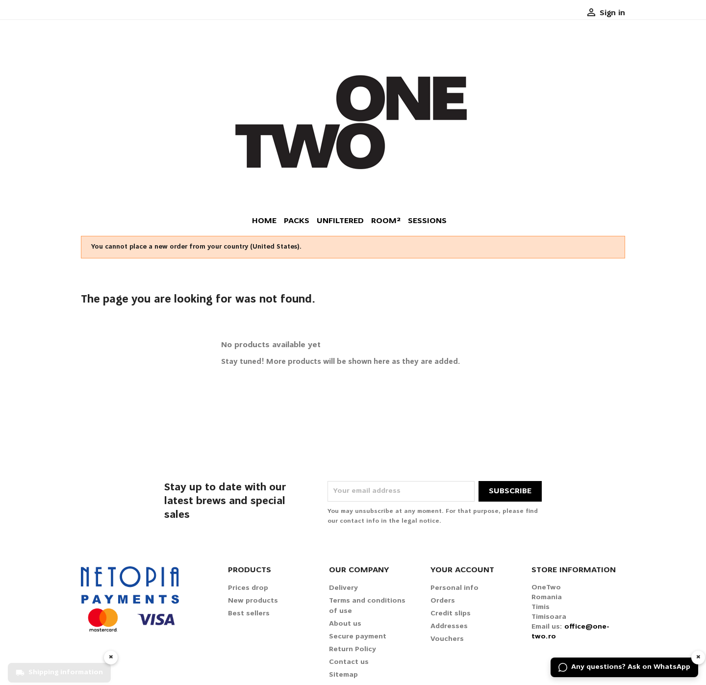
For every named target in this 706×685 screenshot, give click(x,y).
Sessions (427, 221)
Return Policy (352, 649)
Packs (296, 221)
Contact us (349, 662)
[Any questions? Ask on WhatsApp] (624, 667)
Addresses (449, 626)
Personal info (454, 588)
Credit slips (450, 613)
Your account (462, 570)
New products (253, 601)
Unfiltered (340, 221)
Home (264, 221)
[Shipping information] (59, 667)
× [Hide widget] (698, 657)
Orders (442, 601)
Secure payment (357, 636)
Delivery (343, 588)
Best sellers (249, 613)
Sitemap (343, 675)
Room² (386, 221)
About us (345, 624)
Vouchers (447, 639)
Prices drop (248, 588)
